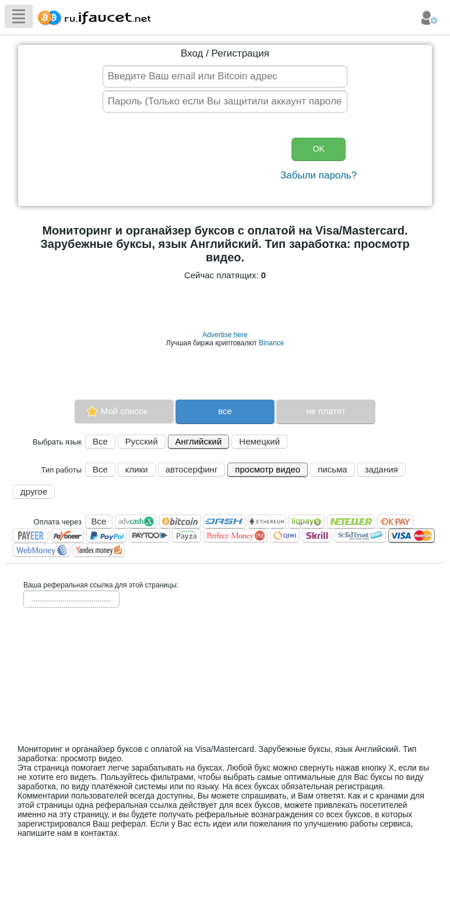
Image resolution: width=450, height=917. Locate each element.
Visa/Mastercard (411, 535)
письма (332, 469)
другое (33, 491)
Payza (186, 535)
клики (136, 469)
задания (381, 469)
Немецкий (259, 441)
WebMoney (42, 550)
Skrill (317, 535)
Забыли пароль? (318, 175)
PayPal (106, 535)
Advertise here (224, 335)
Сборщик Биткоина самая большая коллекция (91, 16)
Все (100, 441)
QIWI (285, 535)
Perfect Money (235, 535)
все (225, 411)
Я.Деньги (99, 550)
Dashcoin (224, 521)
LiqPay (306, 521)
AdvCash (136, 521)
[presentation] (187, 160)
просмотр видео (267, 469)
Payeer (30, 535)
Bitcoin (180, 521)
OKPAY (395, 521)
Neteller (351, 521)
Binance (271, 343)
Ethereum (267, 521)
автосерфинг (192, 469)
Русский (141, 441)
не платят (326, 411)
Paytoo (149, 535)
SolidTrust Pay (360, 535)
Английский (198, 441)
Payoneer (67, 535)
